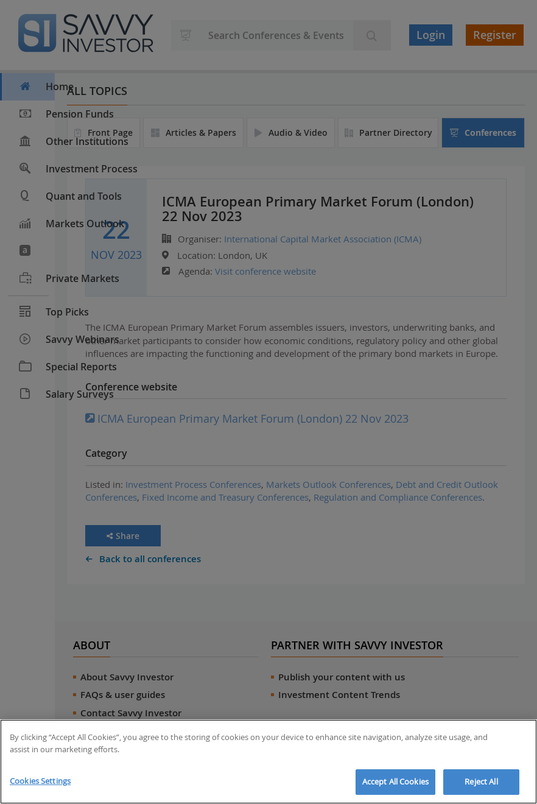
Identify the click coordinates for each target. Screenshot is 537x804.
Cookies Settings (40, 780)
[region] (268, 761)
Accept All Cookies (395, 781)
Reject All (481, 781)
